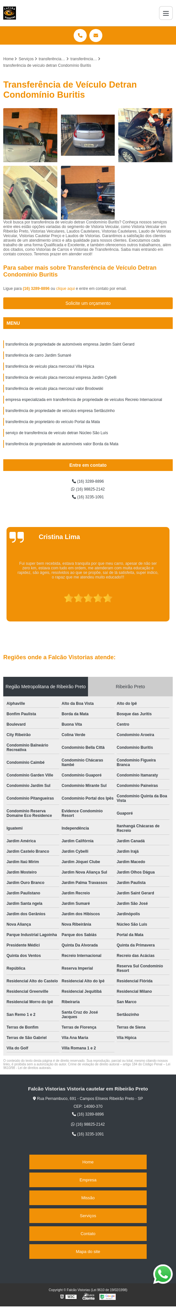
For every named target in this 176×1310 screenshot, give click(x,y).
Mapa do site (88, 1251)
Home (88, 1162)
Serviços (88, 1215)
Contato (88, 1233)
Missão (88, 1197)
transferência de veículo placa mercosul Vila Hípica (50, 366)
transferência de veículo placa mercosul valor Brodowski (54, 388)
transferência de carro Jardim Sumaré (38, 355)
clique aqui (65, 288)
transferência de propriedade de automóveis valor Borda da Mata (62, 444)
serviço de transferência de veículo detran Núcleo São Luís (57, 433)
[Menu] (166, 13)
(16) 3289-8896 (37, 288)
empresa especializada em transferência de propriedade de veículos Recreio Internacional (84, 399)
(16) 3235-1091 (88, 497)
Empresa (88, 1179)
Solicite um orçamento (88, 303)
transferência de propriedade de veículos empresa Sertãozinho (60, 410)
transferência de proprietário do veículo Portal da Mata (53, 422)
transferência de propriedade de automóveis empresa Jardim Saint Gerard (70, 344)
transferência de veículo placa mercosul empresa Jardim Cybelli (61, 377)
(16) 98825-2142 (88, 489)
